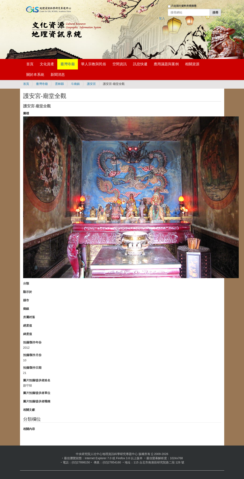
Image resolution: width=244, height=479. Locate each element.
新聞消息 (58, 75)
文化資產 (47, 64)
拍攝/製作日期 (32, 367)
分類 (26, 283)
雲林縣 (59, 83)
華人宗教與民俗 (93, 64)
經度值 (27, 325)
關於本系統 (35, 75)
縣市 (26, 300)
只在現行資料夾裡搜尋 (183, 5)
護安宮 (91, 83)
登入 (162, 18)
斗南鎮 (75, 83)
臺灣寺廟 (67, 64)
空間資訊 (119, 64)
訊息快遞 (140, 64)
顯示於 (27, 292)
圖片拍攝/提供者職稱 (37, 401)
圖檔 (26, 113)
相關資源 (192, 64)
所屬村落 (29, 317)
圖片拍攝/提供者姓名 (37, 380)
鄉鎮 (26, 308)
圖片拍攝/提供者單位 (37, 393)
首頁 (29, 64)
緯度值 (27, 334)
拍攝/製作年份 (32, 342)
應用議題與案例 (166, 64)
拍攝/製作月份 (32, 355)
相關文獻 (29, 409)
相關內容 (29, 429)
